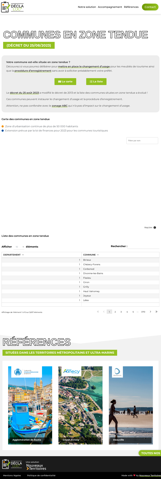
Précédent (104, 311)
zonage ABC (59, 105)
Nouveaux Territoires (150, 475)
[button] (18, 247)
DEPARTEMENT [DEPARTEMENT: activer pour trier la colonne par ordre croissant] (12, 254)
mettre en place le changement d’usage (84, 66)
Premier (98, 311)
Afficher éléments (20, 247)
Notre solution (87, 6)
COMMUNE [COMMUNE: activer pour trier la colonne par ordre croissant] (89, 254)
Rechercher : (135, 246)
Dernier (156, 311)
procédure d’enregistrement (33, 70)
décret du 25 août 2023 (24, 92)
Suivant (151, 311)
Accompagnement (110, 6)
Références (131, 6)
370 (143, 312)
